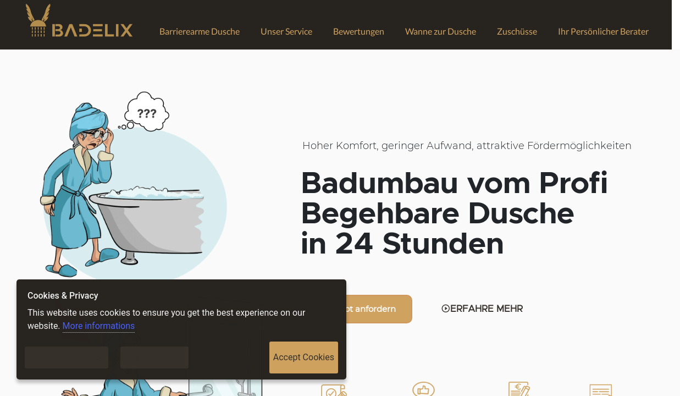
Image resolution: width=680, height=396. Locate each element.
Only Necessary (154, 357)
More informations (99, 326)
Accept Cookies (303, 357)
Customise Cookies (66, 357)
